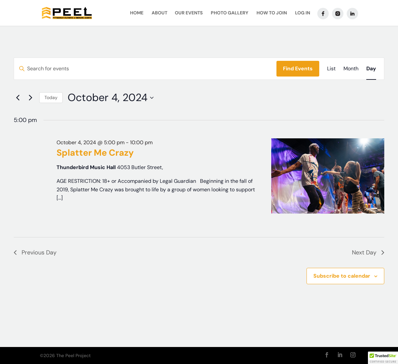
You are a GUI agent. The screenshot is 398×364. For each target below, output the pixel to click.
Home (136, 13)
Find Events (298, 68)
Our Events (189, 13)
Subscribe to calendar (341, 275)
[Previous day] (18, 98)
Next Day (368, 252)
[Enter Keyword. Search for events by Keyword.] (145, 68)
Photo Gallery (229, 13)
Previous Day (35, 252)
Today (51, 97)
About (159, 13)
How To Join (272, 13)
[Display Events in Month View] (350, 68)
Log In (302, 13)
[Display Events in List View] (331, 68)
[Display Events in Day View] (371, 68)
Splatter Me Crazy (95, 152)
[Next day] (30, 98)
